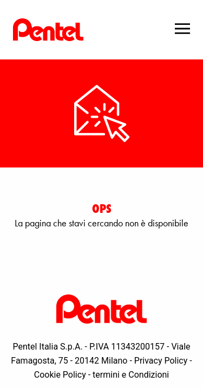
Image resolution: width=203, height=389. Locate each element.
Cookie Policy (60, 375)
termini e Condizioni (131, 375)
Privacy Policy (161, 361)
